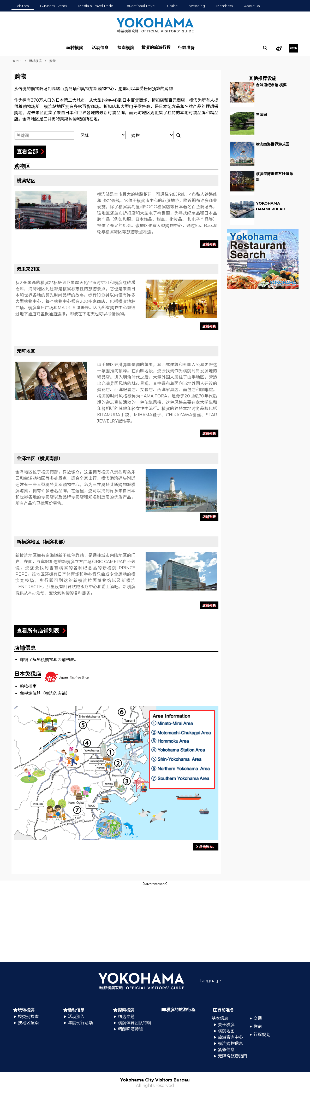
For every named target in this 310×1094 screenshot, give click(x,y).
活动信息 (100, 47)
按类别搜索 (28, 1016)
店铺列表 (209, 244)
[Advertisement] (155, 923)
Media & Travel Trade (95, 6)
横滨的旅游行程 (156, 47)
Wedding (197, 6)
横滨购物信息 (230, 1043)
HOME (16, 61)
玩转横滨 (74, 47)
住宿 (258, 1026)
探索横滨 (125, 47)
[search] (265, 48)
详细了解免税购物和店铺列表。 (49, 659)
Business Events (53, 6)
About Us (252, 6)
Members (224, 6)
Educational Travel (140, 6)
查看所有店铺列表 (38, 630)
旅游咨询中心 (230, 1037)
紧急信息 (226, 1049)
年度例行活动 (80, 1022)
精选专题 (126, 1016)
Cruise (172, 6)
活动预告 (76, 1016)
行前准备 (186, 47)
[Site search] (265, 48)
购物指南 (28, 686)
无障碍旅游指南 (232, 1056)
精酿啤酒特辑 (130, 1029)
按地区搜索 (28, 1022)
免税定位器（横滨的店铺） (45, 693)
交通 (258, 1018)
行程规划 (262, 1034)
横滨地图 (226, 1030)
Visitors (23, 6)
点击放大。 (206, 847)
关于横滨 (226, 1024)
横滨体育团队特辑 (134, 1022)
